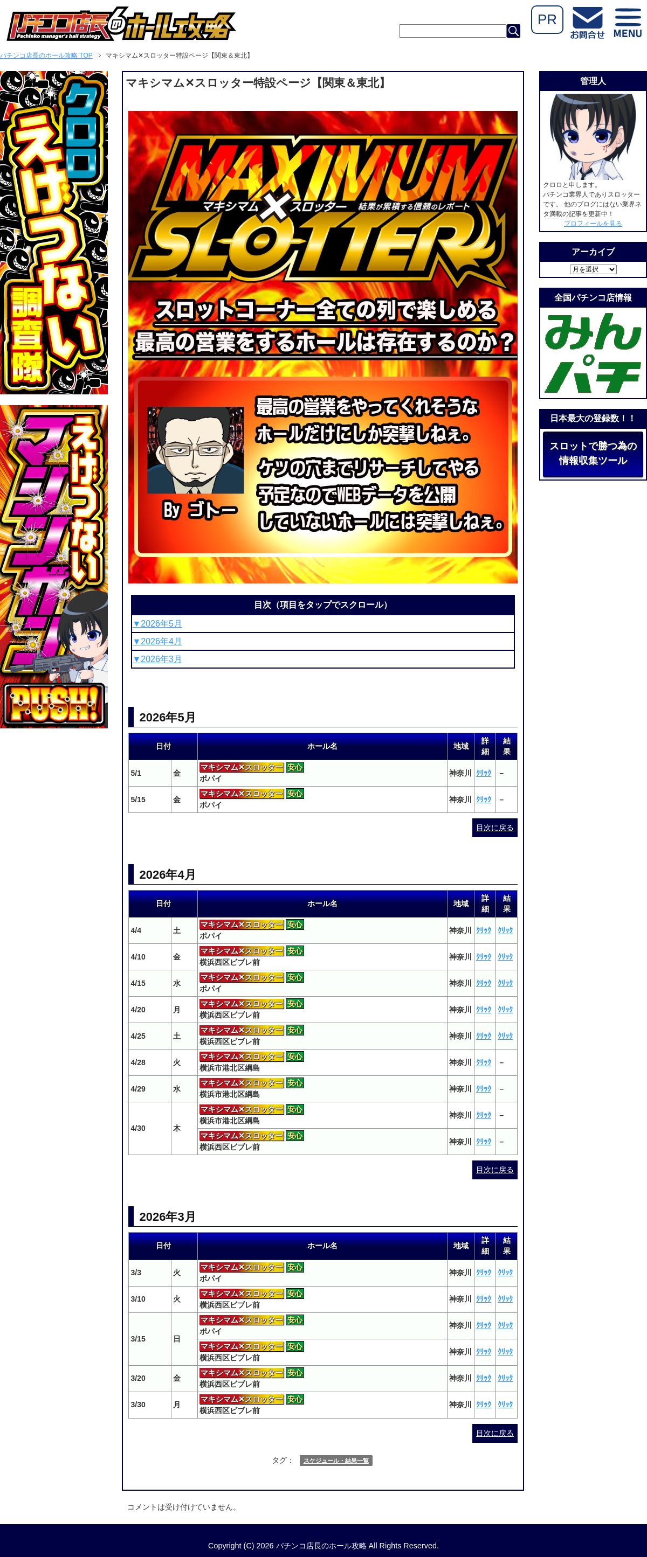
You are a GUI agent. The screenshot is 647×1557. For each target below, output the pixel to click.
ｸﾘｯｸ (483, 773)
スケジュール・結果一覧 (336, 1460)
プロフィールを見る (593, 223)
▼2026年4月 (157, 641)
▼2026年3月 (157, 659)
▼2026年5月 (157, 623)
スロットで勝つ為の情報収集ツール (593, 453)
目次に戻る (495, 827)
